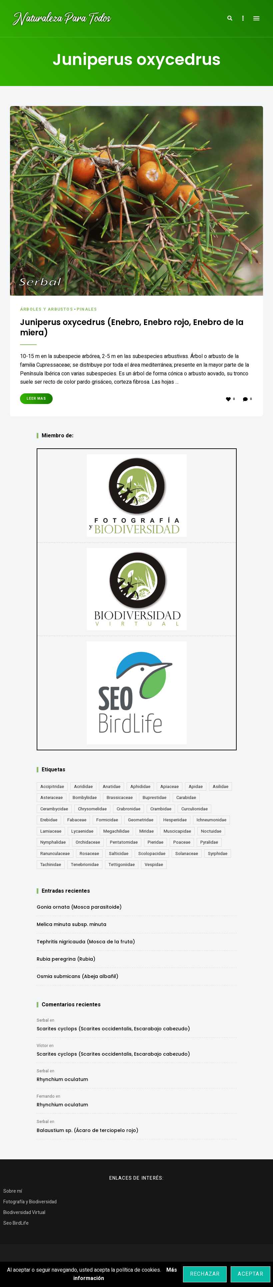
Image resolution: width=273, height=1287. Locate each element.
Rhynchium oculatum (62, 1082)
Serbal (43, 1023)
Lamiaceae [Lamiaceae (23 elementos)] (50, 833)
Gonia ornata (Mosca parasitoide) (79, 909)
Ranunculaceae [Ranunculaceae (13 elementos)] (55, 856)
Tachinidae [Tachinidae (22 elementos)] (50, 867)
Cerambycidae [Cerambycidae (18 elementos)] (54, 811)
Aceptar (250, 1274)
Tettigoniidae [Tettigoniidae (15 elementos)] (122, 867)
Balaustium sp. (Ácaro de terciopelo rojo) (87, 1132)
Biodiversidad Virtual (24, 1214)
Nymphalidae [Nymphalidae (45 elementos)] (53, 845)
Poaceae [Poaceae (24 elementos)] (181, 845)
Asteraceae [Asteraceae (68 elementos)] (51, 800)
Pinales (89, 309)
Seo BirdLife (16, 1225)
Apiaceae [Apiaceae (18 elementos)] (169, 789)
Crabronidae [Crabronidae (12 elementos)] (128, 811)
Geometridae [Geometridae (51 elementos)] (140, 822)
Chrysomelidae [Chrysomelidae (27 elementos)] (92, 811)
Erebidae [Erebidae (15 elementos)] (48, 822)
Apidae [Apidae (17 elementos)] (196, 789)
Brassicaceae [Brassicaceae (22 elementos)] (120, 800)
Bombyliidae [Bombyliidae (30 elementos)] (85, 800)
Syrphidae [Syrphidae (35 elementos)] (217, 856)
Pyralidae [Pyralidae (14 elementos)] (209, 845)
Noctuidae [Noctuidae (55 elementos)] (211, 833)
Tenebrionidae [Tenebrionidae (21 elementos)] (85, 867)
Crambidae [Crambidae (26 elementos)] (160, 811)
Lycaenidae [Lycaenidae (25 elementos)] (82, 833)
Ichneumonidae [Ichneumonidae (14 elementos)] (211, 822)
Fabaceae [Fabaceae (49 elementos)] (76, 822)
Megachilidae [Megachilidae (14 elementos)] (116, 833)
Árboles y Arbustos (47, 309)
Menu (256, 18)
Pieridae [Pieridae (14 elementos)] (155, 845)
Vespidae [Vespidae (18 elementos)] (154, 867)
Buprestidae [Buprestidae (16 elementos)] (154, 800)
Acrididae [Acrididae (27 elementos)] (83, 789)
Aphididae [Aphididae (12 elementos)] (140, 789)
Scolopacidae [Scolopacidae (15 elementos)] (151, 856)
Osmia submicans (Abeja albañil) (77, 978)
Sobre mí (12, 1193)
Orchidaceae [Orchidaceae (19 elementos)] (88, 845)
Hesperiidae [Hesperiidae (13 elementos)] (175, 822)
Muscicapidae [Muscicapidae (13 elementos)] (177, 833)
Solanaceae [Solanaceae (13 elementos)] (186, 856)
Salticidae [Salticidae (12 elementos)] (118, 856)
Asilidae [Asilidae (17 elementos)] (220, 789)
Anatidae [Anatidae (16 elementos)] (111, 789)
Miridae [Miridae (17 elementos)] (146, 833)
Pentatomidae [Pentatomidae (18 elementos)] (124, 845)
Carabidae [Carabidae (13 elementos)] (186, 800)
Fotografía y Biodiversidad (30, 1204)
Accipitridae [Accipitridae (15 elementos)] (52, 789)
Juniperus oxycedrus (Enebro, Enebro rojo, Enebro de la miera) (120, 329)
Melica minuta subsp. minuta (71, 926)
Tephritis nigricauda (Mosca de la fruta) (86, 944)
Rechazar (205, 1274)
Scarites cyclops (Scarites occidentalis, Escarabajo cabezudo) (113, 1031)
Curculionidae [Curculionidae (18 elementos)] (194, 811)
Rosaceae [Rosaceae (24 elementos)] (89, 856)
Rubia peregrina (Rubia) (66, 961)
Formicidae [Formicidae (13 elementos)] (107, 822)
